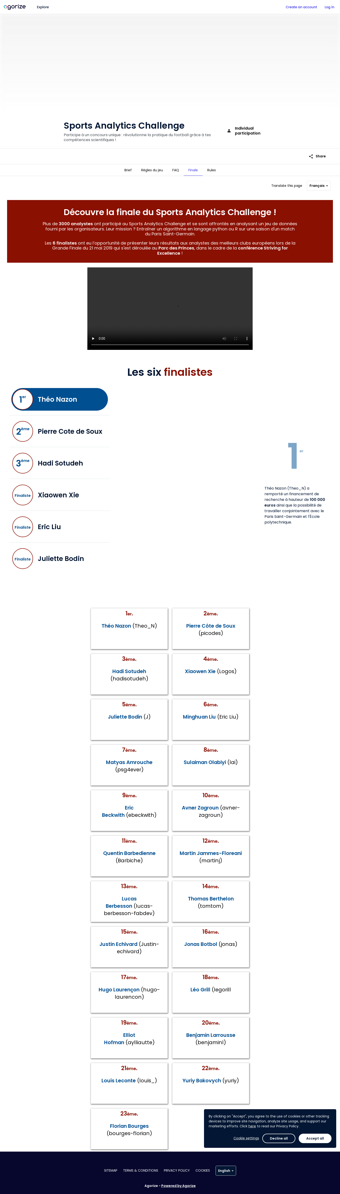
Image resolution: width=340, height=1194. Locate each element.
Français (319, 183)
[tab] (128, 170)
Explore (43, 7)
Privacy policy (177, 1170)
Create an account (301, 7)
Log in (329, 7)
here (252, 1126)
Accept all (315, 1138)
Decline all (279, 1138)
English (226, 1170)
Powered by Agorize (178, 1185)
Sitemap (110, 1170)
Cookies (203, 1170)
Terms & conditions (140, 1170)
